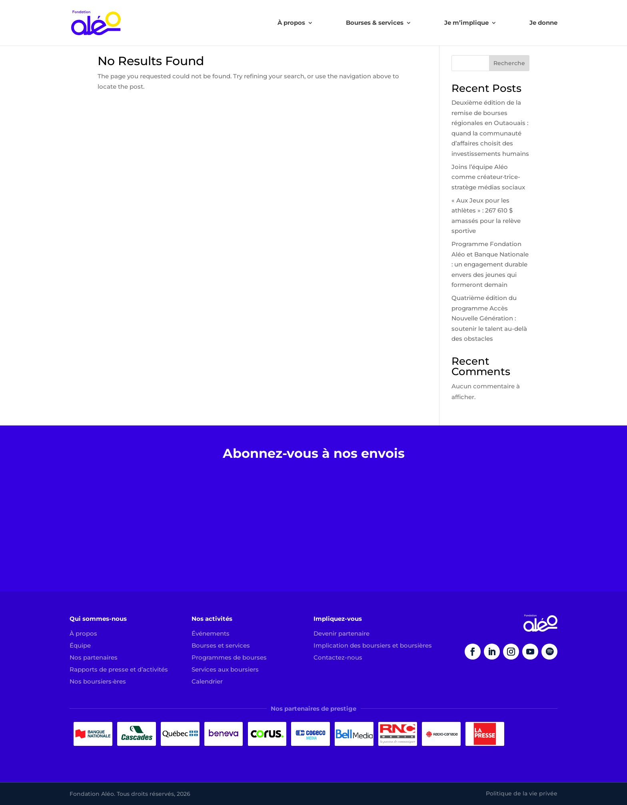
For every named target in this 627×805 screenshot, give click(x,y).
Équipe (80, 645)
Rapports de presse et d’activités (119, 669)
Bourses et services (221, 645)
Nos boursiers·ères (98, 681)
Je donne (543, 23)
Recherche (509, 63)
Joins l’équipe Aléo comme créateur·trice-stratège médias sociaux (488, 177)
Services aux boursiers (225, 669)
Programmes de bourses (229, 657)
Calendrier (207, 681)
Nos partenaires (94, 657)
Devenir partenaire (341, 633)
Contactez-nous (338, 657)
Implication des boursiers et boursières (373, 645)
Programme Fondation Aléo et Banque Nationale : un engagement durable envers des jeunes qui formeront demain (490, 264)
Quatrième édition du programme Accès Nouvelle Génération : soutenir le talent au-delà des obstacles (489, 318)
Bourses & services (374, 23)
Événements (211, 633)
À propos (291, 23)
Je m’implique (466, 23)
